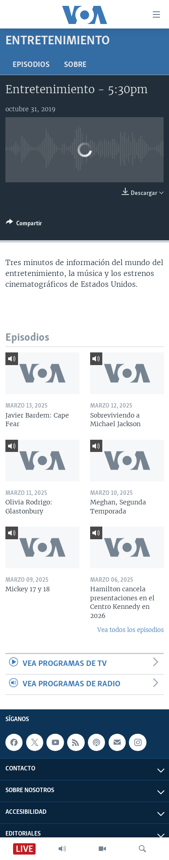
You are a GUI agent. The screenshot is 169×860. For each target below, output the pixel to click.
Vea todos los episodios (130, 630)
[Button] (24, 224)
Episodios (31, 65)
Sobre (75, 65)
